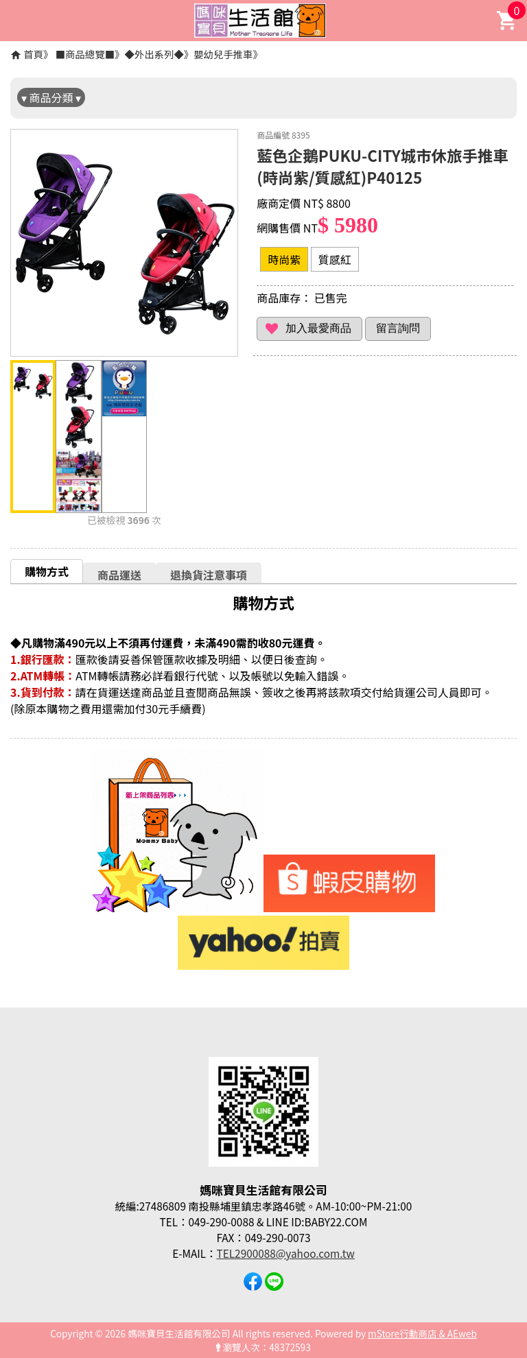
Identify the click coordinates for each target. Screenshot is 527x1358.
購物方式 (47, 571)
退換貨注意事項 (208, 575)
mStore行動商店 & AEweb (422, 1333)
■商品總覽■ (85, 54)
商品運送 (119, 575)
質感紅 (334, 259)
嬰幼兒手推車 (223, 54)
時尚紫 (284, 259)
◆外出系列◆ (153, 54)
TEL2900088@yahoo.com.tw (286, 1253)
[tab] (46, 571)
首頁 (33, 54)
